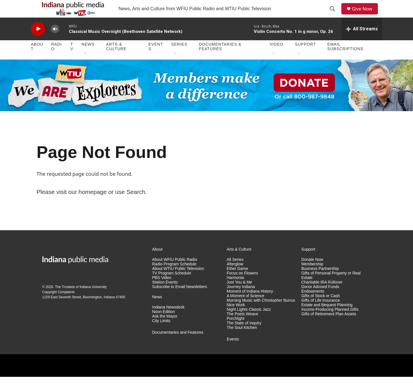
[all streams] (362, 41)
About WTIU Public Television (178, 281)
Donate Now (312, 272)
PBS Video (161, 290)
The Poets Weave (242, 326)
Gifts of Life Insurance (320, 312)
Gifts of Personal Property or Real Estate (331, 287)
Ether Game (237, 281)
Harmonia (235, 290)
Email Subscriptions (345, 59)
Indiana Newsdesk (168, 319)
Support (305, 56)
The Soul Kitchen (242, 340)
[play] (37, 41)
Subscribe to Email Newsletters (179, 299)
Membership (312, 276)
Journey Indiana (241, 299)
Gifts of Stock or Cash (320, 308)
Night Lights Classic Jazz (249, 322)
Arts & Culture (116, 59)
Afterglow (235, 276)
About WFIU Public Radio (174, 272)
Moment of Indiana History (250, 303)
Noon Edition (163, 324)
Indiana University (93, 299)
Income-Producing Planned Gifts (330, 322)
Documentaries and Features (177, 345)
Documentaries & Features (220, 59)
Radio (56, 59)
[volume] (55, 41)
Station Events (165, 294)
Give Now (365, 15)
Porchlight (235, 331)
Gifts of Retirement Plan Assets (328, 326)
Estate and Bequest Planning (327, 317)
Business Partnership (320, 281)
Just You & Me (239, 294)
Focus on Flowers (242, 285)
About (37, 59)
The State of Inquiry (244, 335)
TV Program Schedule (171, 285)
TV (72, 59)
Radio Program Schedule (174, 276)
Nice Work (236, 317)
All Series (235, 272)
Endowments (312, 303)
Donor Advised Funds (320, 299)
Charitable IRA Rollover (322, 294)
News (88, 56)
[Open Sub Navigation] (86, 66)
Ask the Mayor (164, 328)
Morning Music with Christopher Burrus (261, 312)
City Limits (161, 333)
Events (155, 59)
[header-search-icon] (334, 15)
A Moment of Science (245, 308)
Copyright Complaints (58, 304)
